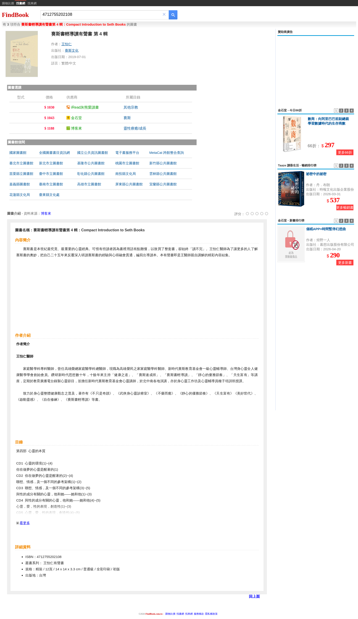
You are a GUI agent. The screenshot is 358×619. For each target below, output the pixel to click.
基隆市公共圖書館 (91, 163)
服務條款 (199, 613)
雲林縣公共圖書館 (163, 174)
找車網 (32, 3)
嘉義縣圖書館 (19, 184)
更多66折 (345, 152)
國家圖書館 (17, 153)
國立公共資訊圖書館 (92, 153)
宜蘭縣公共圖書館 (163, 184)
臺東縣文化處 (49, 195)
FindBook (15, 14)
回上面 (254, 596)
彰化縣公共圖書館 (91, 174)
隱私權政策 (211, 613)
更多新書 (345, 262)
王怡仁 (66, 44)
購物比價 (8, 3)
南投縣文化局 (125, 174)
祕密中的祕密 (316, 174)
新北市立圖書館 (51, 163)
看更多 (25, 523)
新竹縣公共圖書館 (163, 163)
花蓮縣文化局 (19, 195)
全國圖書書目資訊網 (54, 153)
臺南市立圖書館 (51, 184)
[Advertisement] (315, 69)
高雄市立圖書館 (89, 184)
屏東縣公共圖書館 (129, 184)
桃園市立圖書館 (127, 163)
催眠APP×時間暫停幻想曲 (326, 229)
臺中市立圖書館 (51, 174)
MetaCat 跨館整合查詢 (166, 153)
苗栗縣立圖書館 (21, 174)
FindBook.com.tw (154, 614)
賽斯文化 (72, 50)
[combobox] (101, 14)
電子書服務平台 (127, 153)
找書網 (180, 613)
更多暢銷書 (344, 207)
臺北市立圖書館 (21, 163)
